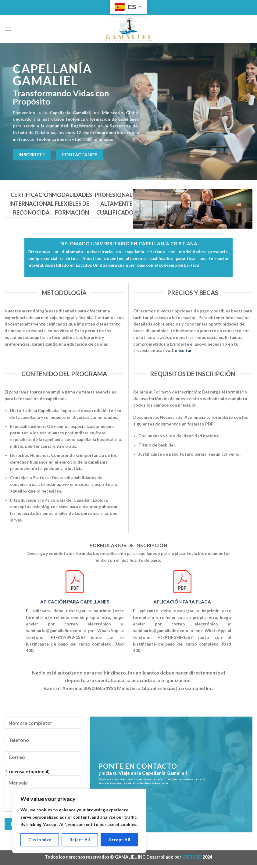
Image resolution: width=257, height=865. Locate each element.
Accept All (119, 839)
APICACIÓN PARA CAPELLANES (74, 601)
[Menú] (8, 28)
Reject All (80, 839)
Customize (40, 839)
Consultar (182, 350)
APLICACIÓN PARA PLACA (182, 601)
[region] (79, 821)
